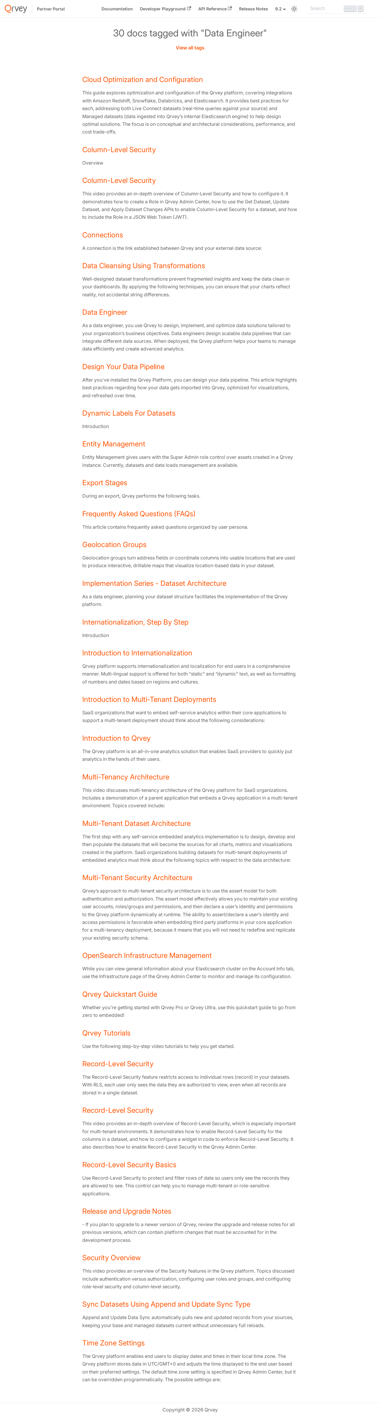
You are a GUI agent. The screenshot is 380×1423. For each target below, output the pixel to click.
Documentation (117, 8)
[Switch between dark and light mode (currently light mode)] (294, 9)
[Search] (336, 9)
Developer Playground (165, 8)
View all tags (190, 48)
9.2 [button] (278, 8)
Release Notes (253, 8)
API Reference (215, 8)
